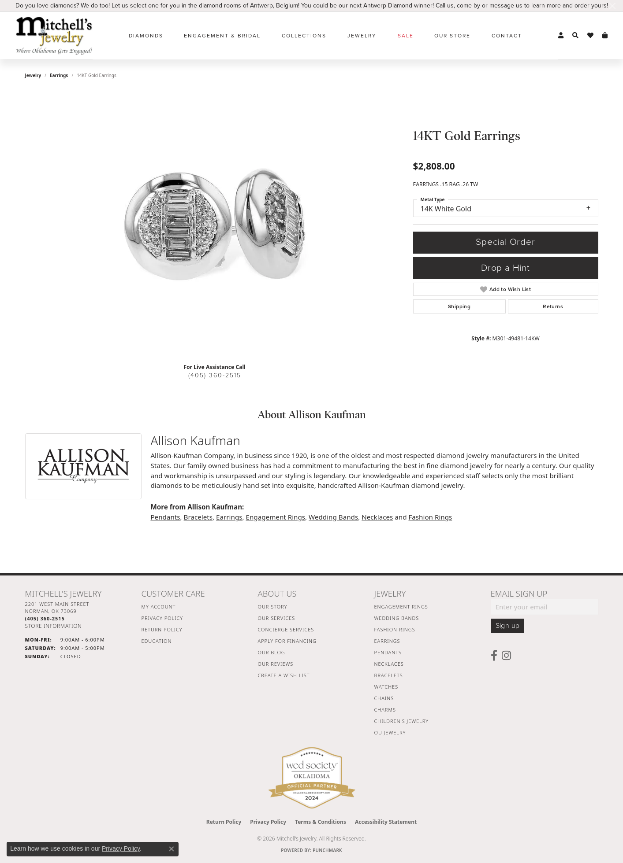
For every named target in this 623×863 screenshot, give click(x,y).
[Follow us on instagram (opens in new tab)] (506, 655)
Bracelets (198, 517)
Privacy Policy (162, 618)
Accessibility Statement (386, 822)
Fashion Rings (430, 517)
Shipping (459, 306)
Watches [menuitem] (386, 686)
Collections (304, 36)
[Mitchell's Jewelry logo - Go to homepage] (54, 35)
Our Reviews (276, 663)
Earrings (59, 75)
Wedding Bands (333, 517)
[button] (560, 35)
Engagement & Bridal (222, 36)
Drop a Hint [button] (505, 267)
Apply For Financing (287, 641)
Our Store (452, 36)
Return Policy (162, 629)
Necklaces (377, 517)
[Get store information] (53, 626)
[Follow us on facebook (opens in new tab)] (494, 655)
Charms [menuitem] (385, 709)
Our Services (276, 618)
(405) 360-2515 (214, 375)
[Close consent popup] (171, 849)
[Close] (612, 5)
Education (157, 641)
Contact (507, 36)
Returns (553, 306)
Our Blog (271, 652)
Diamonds (146, 36)
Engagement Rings (276, 517)
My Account (159, 606)
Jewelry (362, 36)
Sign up (508, 625)
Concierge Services (286, 629)
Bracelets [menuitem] (388, 675)
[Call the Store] (45, 618)
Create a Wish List (284, 675)
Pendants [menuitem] (388, 652)
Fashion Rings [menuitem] (394, 629)
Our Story (272, 606)
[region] (214, 224)
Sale (406, 36)
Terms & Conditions (320, 822)
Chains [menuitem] (384, 698)
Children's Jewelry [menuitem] (401, 721)
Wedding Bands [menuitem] (396, 618)
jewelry (33, 75)
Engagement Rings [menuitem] (401, 606)
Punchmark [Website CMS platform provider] (327, 850)
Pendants (165, 517)
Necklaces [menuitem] (389, 663)
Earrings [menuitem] (387, 641)
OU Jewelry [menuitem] (390, 732)
